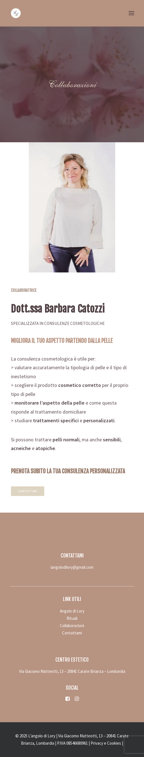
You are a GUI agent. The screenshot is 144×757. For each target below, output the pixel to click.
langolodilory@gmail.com (72, 567)
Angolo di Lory (72, 611)
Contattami (32, 491)
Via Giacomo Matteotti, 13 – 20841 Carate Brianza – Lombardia (72, 671)
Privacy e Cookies (106, 743)
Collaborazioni (72, 625)
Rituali (72, 618)
